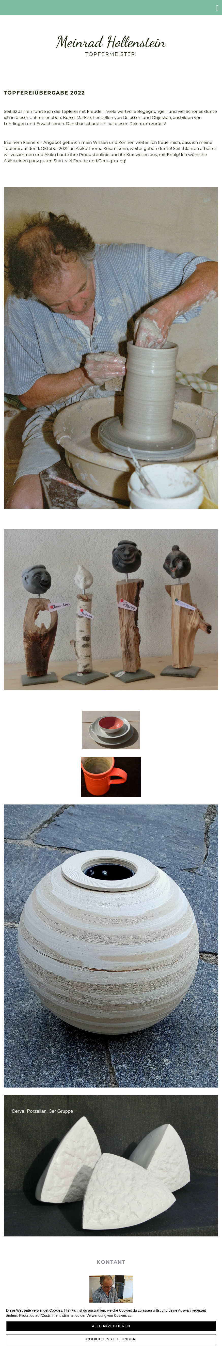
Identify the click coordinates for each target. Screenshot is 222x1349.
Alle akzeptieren (111, 1326)
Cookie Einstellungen (111, 1339)
